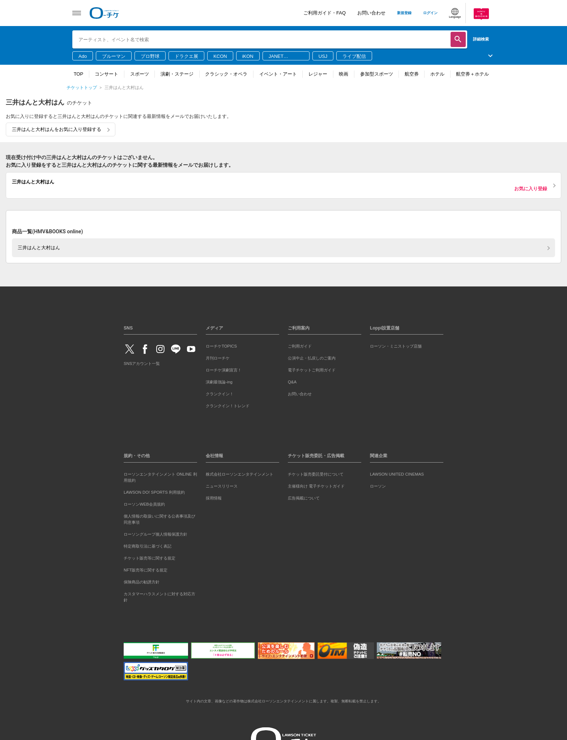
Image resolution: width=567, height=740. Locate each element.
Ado (82, 56)
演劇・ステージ (177, 74)
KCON (220, 56)
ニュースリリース (222, 486)
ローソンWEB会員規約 (144, 504)
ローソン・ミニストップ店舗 (396, 346)
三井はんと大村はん (39, 247)
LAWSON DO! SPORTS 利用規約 (154, 492)
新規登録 (404, 13)
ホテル (437, 74)
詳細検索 (481, 39)
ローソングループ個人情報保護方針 (155, 534)
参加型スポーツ (376, 74)
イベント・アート (278, 74)
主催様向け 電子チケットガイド (316, 486)
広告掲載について (304, 498)
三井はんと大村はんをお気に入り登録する (56, 129)
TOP (79, 74)
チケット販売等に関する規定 (149, 558)
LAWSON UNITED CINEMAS (397, 474)
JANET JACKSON (280, 57)
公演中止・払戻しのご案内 (312, 358)
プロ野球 (150, 56)
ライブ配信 (354, 56)
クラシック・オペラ (226, 74)
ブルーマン (113, 56)
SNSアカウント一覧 (142, 363)
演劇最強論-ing (219, 382)
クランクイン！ (220, 394)
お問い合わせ (371, 13)
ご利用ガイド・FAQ (324, 13)
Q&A (292, 382)
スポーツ (139, 74)
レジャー (317, 74)
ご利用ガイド (300, 346)
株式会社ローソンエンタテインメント (239, 474)
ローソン (378, 486)
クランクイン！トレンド (228, 406)
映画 (343, 74)
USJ (323, 56)
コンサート (106, 74)
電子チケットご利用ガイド (312, 370)
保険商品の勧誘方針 (141, 582)
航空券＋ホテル (472, 74)
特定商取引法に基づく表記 (147, 546)
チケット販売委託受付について (316, 474)
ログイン (430, 13)
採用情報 (214, 498)
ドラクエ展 (186, 56)
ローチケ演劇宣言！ (224, 370)
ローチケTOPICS (221, 346)
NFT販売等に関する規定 (145, 570)
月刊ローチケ (218, 358)
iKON (247, 56)
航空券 (412, 74)
